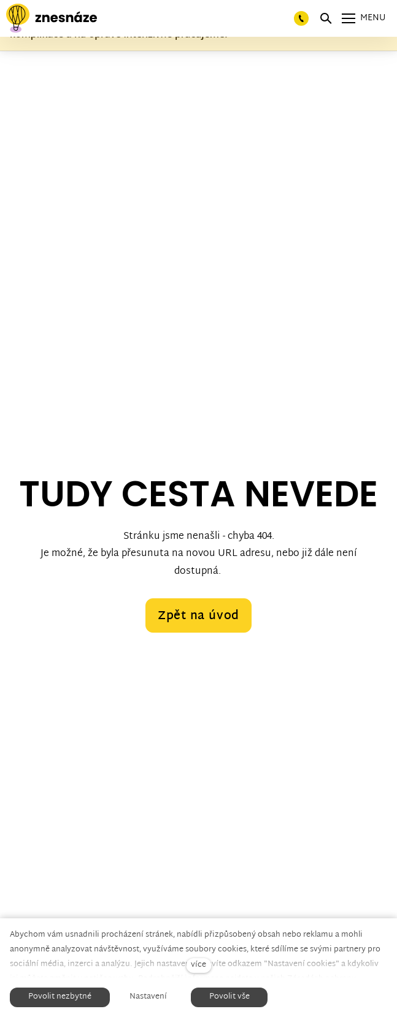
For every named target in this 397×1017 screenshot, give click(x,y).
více (198, 965)
